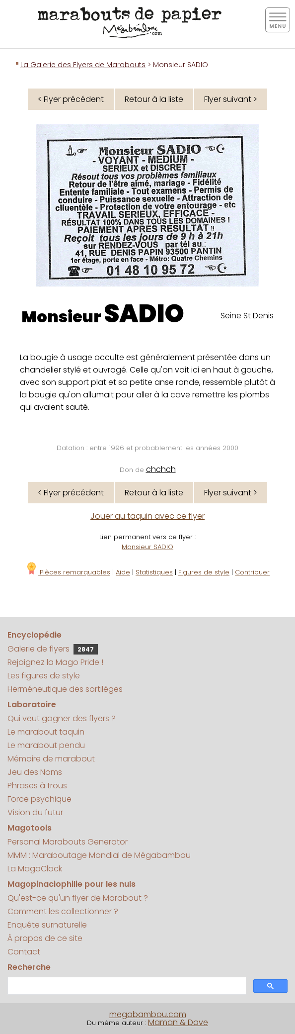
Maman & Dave (178, 1022)
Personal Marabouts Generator (67, 841)
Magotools (29, 828)
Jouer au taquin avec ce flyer (147, 516)
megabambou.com (147, 1014)
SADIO (144, 313)
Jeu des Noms (34, 772)
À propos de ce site (44, 938)
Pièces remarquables (67, 572)
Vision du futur (35, 812)
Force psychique (39, 799)
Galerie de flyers (52, 649)
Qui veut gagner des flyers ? (61, 718)
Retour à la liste (154, 99)
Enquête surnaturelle (47, 925)
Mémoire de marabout (51, 758)
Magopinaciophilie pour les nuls (71, 884)
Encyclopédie (34, 635)
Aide (123, 572)
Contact (23, 951)
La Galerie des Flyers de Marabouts (83, 65)
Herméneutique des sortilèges (65, 689)
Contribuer (252, 572)
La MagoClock (34, 868)
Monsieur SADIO (147, 547)
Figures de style (203, 572)
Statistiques (154, 572)
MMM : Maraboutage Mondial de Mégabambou (99, 855)
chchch (161, 469)
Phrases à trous (37, 785)
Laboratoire (31, 704)
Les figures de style (43, 675)
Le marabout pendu (46, 745)
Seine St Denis (247, 315)
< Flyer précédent (71, 99)
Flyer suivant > (230, 99)
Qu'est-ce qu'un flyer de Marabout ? (77, 898)
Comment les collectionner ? (62, 911)
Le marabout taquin (45, 732)
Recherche (29, 967)
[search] (125, 986)
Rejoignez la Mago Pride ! (55, 662)
